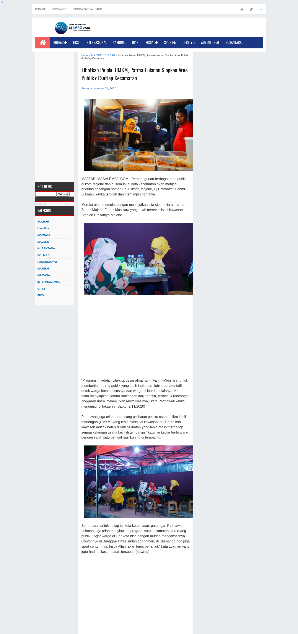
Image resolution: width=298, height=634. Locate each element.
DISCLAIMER (59, 9)
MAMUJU (43, 235)
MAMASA (43, 275)
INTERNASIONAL (96, 42)
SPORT (170, 42)
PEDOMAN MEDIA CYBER (87, 9)
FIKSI (76, 42)
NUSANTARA (233, 42)
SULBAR (60, 42)
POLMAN (43, 255)
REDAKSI (40, 9)
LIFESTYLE (188, 42)
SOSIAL (151, 42)
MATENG (43, 268)
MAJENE (43, 241)
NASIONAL (119, 42)
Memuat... (41, 203)
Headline (43, 228)
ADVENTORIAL (210, 42)
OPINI (135, 42)
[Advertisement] (54, 117)
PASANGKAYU (47, 261)
